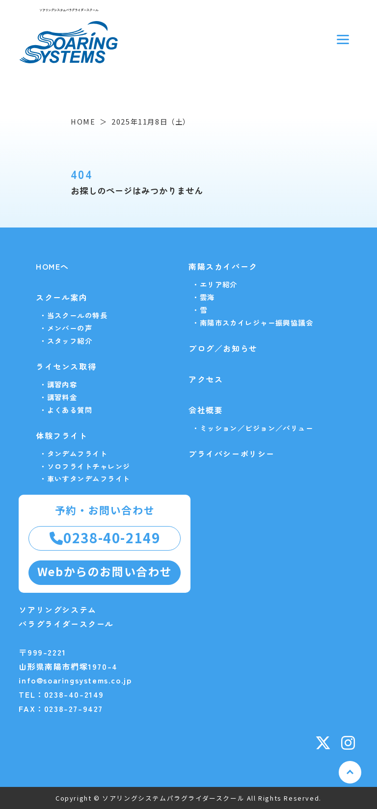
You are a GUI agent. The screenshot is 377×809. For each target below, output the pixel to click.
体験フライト (62, 435)
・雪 (199, 309)
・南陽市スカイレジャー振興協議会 (252, 322)
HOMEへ (52, 266)
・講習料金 (58, 397)
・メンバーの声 (65, 328)
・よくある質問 (65, 409)
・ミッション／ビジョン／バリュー (252, 428)
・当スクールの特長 (73, 315)
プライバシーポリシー (231, 453)
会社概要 (205, 410)
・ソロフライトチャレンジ (84, 466)
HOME (83, 121)
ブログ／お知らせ (223, 348)
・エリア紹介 (215, 284)
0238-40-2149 (105, 537)
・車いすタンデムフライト (84, 478)
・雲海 (203, 297)
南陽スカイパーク (223, 266)
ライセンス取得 (66, 366)
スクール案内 (62, 297)
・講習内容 (58, 384)
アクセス (205, 379)
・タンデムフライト (73, 453)
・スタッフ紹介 (65, 340)
